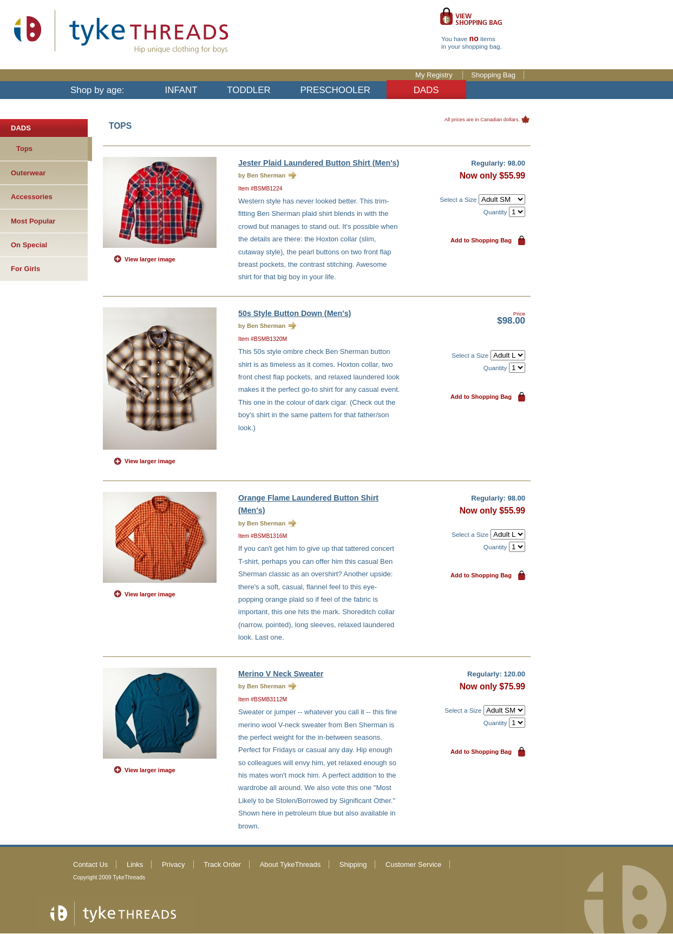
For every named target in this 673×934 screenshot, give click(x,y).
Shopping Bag (493, 75)
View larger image (150, 259)
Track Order (222, 864)
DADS (426, 90)
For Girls (25, 269)
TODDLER (248, 90)
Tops (24, 148)
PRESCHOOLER (335, 90)
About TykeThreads (290, 864)
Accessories (32, 197)
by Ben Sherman (261, 175)
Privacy (173, 864)
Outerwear (28, 173)
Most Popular (33, 221)
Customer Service (413, 864)
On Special (29, 245)
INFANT (181, 90)
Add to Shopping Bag (481, 240)
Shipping (353, 864)
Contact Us (90, 864)
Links (135, 864)
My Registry (434, 75)
